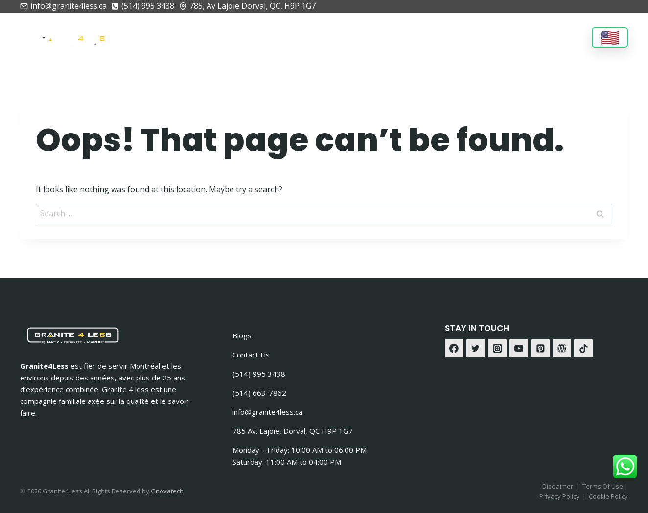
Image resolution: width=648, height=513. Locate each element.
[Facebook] (454, 348)
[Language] (610, 37)
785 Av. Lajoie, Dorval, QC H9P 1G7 (292, 431)
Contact (558, 37)
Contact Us (251, 354)
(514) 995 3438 (258, 374)
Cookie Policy (608, 496)
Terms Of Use (603, 486)
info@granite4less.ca (267, 412)
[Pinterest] (540, 348)
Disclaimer (557, 486)
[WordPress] (562, 348)
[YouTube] (518, 348)
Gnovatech (167, 491)
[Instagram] (497, 348)
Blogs (242, 335)
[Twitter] (475, 348)
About (193, 37)
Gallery (426, 37)
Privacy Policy (559, 496)
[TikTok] (583, 348)
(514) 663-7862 (259, 393)
